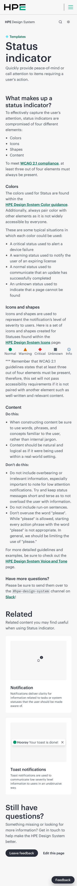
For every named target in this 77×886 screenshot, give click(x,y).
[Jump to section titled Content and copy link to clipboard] (26, 407)
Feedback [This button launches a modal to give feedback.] (63, 880)
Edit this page (53, 853)
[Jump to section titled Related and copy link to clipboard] (67, 614)
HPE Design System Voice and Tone (36, 561)
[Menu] (70, 7)
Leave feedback (21, 853)
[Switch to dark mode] (68, 22)
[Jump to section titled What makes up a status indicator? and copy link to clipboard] (67, 101)
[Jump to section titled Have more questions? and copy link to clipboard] (54, 578)
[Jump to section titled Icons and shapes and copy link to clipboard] (44, 307)
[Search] (60, 22)
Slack (10, 597)
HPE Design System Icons (28, 342)
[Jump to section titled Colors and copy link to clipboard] (23, 186)
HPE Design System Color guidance (36, 204)
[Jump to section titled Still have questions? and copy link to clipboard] (67, 811)
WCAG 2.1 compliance (39, 163)
